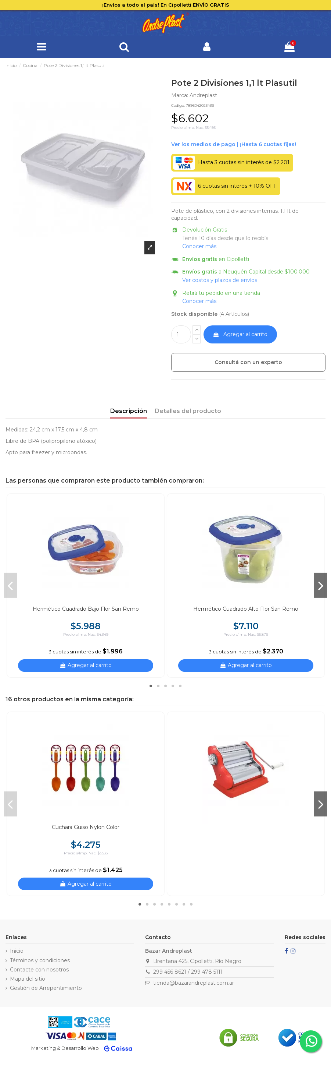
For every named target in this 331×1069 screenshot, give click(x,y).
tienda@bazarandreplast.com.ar (193, 983)
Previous (10, 585)
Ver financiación (233, 144)
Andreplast (203, 95)
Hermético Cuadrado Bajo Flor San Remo (86, 609)
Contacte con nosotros (39, 969)
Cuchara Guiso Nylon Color (85, 827)
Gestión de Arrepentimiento (46, 988)
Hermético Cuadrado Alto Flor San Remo (245, 609)
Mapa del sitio (27, 978)
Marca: (179, 95)
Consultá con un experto (248, 362)
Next (320, 585)
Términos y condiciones (40, 960)
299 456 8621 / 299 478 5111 (188, 972)
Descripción (128, 411)
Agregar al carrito (240, 334)
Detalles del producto (188, 411)
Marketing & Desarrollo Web (65, 1048)
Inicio (17, 951)
